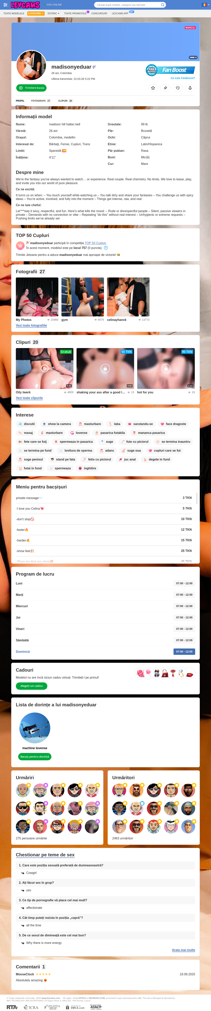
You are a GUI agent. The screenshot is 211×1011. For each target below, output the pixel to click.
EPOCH (82, 998)
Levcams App (121, 13)
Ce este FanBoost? (183, 78)
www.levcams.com (51, 998)
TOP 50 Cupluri (95, 243)
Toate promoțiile (76, 13)
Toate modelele (13, 13)
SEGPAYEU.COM (96, 998)
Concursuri (99, 13)
